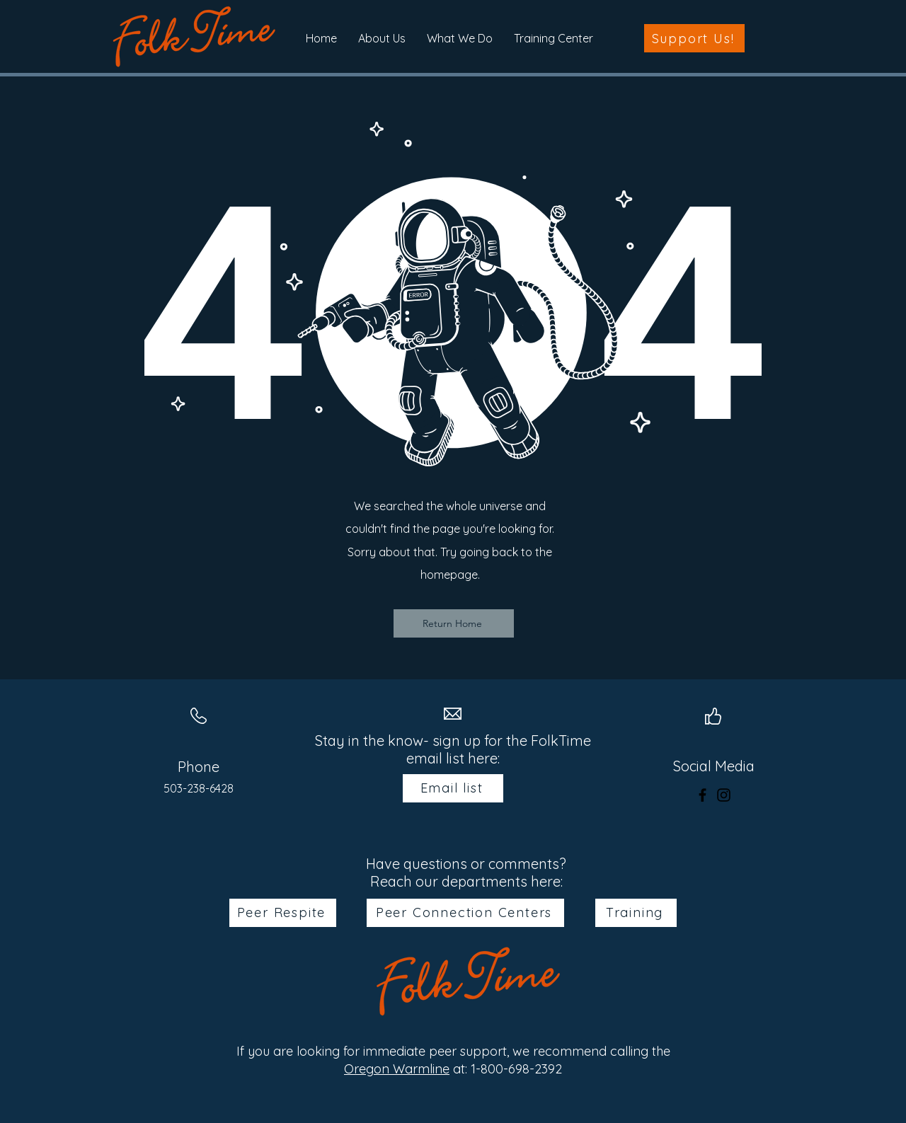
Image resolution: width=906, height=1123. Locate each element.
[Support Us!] (694, 38)
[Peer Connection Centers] (465, 913)
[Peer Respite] (282, 913)
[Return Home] (454, 623)
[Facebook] (702, 795)
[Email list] (453, 788)
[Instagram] (724, 795)
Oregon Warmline (396, 1069)
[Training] (636, 913)
